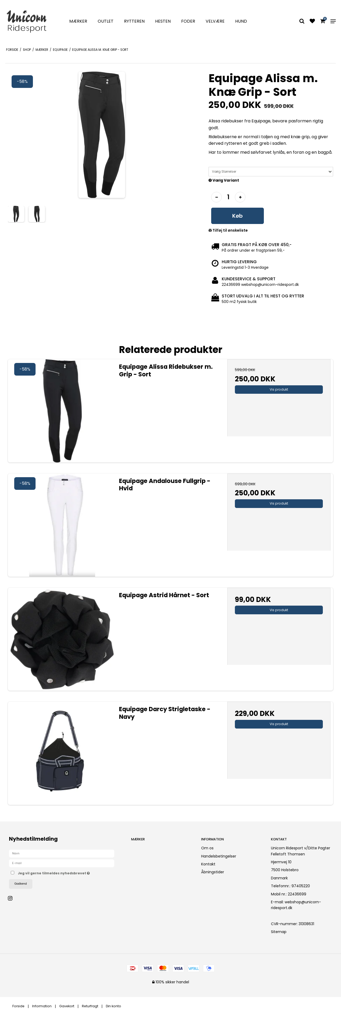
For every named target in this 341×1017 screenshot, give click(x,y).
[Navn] (61, 853)
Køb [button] (237, 216)
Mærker (78, 21)
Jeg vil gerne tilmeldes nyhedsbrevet (70, 872)
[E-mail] (61, 863)
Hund (241, 21)
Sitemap (278, 931)
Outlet (105, 21)
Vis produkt (279, 389)
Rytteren (134, 21)
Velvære (215, 21)
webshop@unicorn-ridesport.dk (296, 904)
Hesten (163, 21)
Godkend (20, 884)
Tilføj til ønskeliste (228, 230)
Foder (188, 21)
